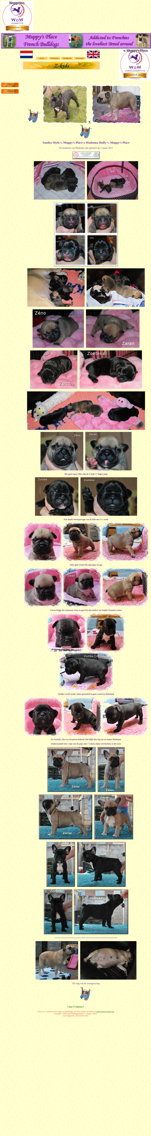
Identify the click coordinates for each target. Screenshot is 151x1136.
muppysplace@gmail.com (105, 1012)
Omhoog (78, 1006)
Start (70, 1006)
